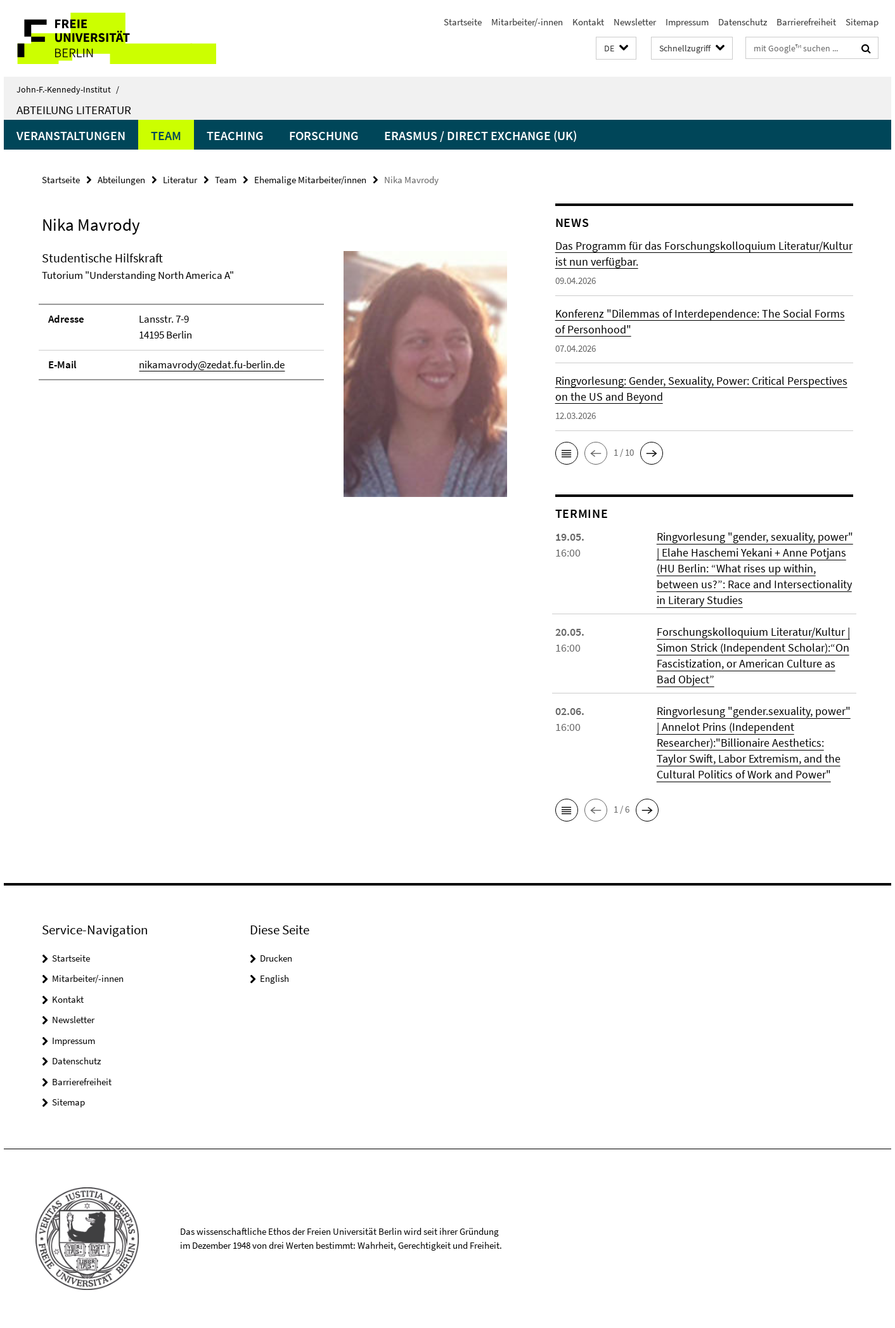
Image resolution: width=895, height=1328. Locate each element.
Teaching (235, 135)
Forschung (324, 135)
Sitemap (862, 22)
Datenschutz (742, 22)
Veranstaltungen (71, 135)
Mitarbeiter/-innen (527, 22)
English (274, 978)
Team (166, 135)
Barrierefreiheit (806, 22)
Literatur (180, 180)
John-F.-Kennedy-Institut (67, 89)
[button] (616, 48)
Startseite (463, 22)
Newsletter (635, 22)
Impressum (687, 22)
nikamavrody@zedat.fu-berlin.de (212, 364)
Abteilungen (121, 180)
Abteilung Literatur (73, 109)
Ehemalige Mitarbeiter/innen (310, 180)
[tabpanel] (274, 379)
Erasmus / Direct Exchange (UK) (480, 135)
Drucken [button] (276, 958)
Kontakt (588, 22)
